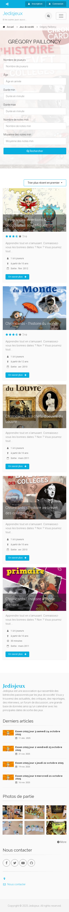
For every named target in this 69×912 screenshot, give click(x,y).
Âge (5, 74)
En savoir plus (17, 276)
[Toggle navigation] (61, 16)
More (61, 842)
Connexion (56, 4)
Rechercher (35, 151)
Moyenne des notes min (17, 134)
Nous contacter (14, 884)
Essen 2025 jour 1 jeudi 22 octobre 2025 (39, 763)
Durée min (9, 89)
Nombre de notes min (16, 119)
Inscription (35, 4)
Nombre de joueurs (14, 59)
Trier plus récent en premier (44, 182)
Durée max (9, 104)
